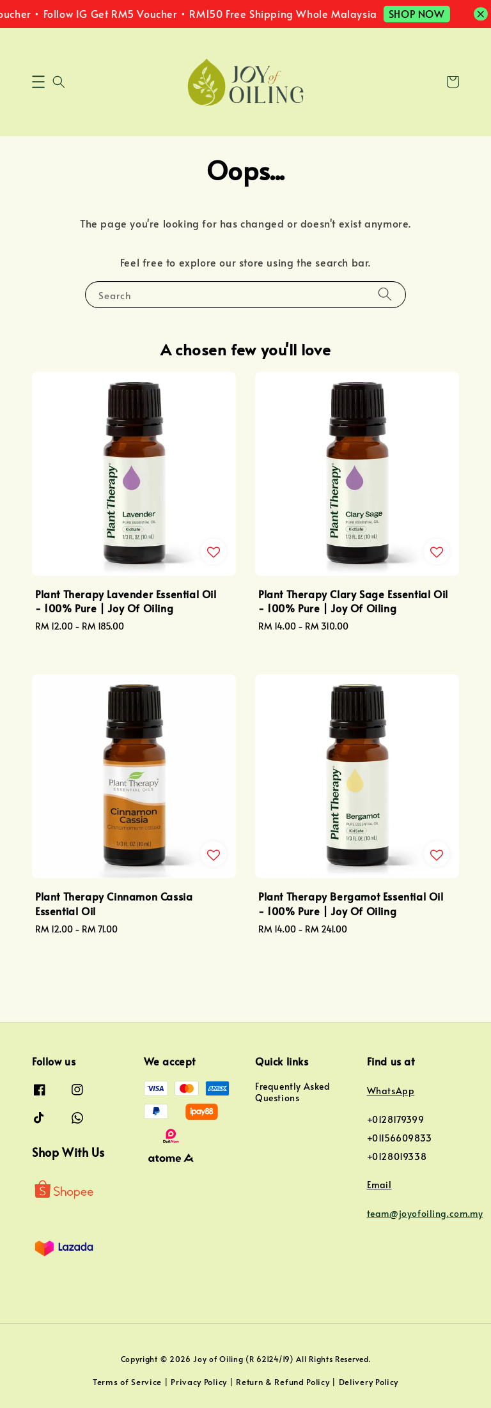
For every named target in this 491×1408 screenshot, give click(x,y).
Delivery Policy (369, 1382)
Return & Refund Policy (282, 1382)
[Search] (384, 294)
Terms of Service (127, 1382)
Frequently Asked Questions (293, 1092)
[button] (38, 82)
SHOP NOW (431, 13)
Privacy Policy (199, 1382)
